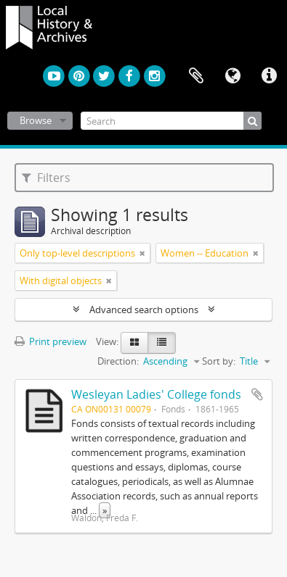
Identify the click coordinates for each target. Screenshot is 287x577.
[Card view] (134, 343)
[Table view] (161, 343)
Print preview (50, 341)
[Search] (171, 121)
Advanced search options (144, 309)
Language (232, 76)
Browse (36, 120)
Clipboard (196, 76)
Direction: (118, 361)
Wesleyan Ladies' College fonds (156, 394)
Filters (46, 178)
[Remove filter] (142, 253)
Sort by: (218, 361)
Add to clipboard (257, 394)
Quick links (269, 76)
